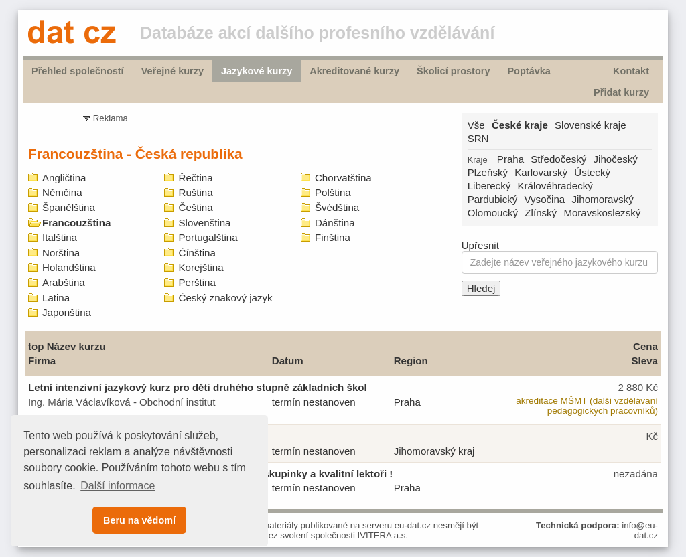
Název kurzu (76, 346)
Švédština (337, 207)
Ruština (195, 192)
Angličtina (64, 177)
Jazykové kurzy (256, 71)
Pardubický (493, 199)
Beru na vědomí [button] (139, 520)
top (36, 346)
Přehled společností (77, 71)
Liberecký (489, 185)
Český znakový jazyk (225, 297)
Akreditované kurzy (354, 71)
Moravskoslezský (601, 212)
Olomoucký (493, 212)
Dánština (335, 222)
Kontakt (631, 71)
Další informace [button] (117, 485)
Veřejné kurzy (172, 71)
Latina (56, 297)
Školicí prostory (453, 71)
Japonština (66, 312)
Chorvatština (343, 177)
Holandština (69, 267)
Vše (476, 125)
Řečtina (195, 177)
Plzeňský (488, 172)
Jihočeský (616, 159)
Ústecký (592, 172)
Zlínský (541, 212)
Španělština (68, 207)
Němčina (62, 192)
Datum (287, 360)
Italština (59, 237)
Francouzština (76, 222)
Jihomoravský (602, 199)
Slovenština (204, 222)
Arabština (63, 282)
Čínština (196, 252)
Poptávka (528, 71)
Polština (333, 192)
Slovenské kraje (590, 125)
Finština (332, 237)
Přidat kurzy (621, 92)
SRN (478, 138)
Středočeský (558, 159)
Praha (510, 159)
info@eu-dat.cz (640, 530)
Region (411, 360)
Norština (61, 252)
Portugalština (207, 237)
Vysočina (545, 199)
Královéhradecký (554, 185)
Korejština (200, 267)
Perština (196, 282)
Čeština (195, 207)
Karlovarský (540, 172)
